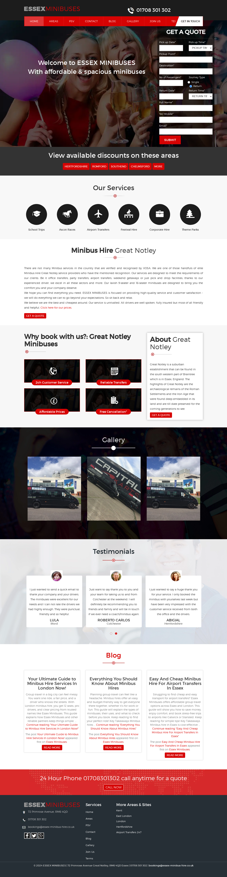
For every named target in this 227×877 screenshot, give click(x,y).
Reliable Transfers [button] (113, 382)
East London (124, 815)
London (121, 821)
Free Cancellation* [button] (113, 412)
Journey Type (197, 77)
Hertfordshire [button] (76, 166)
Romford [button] (99, 166)
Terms (89, 858)
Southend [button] (118, 166)
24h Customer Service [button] (52, 382)
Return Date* (167, 90)
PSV (71, 21)
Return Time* (197, 90)
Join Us (155, 21)
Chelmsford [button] (140, 166)
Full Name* (166, 102)
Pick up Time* (197, 42)
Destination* (166, 65)
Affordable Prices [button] (52, 412)
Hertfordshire (124, 826)
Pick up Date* (167, 42)
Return (196, 85)
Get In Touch (190, 21)
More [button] (158, 166)
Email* (163, 125)
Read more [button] (52, 747)
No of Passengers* (170, 77)
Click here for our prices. (56, 307)
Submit (170, 140)
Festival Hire (128, 217)
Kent (119, 810)
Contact (91, 21)
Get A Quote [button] (35, 316)
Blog (112, 21)
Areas (53, 21)
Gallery (133, 21)
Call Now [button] (114, 787)
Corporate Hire (159, 217)
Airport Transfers (98, 217)
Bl (113, 655)
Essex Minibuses (56, 741)
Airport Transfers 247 (128, 832)
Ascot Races (67, 217)
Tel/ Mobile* (166, 113)
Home (37, 21)
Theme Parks (190, 217)
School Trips (36, 217)
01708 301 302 (153, 10)
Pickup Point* (167, 53)
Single (194, 82)
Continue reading (175, 732)
